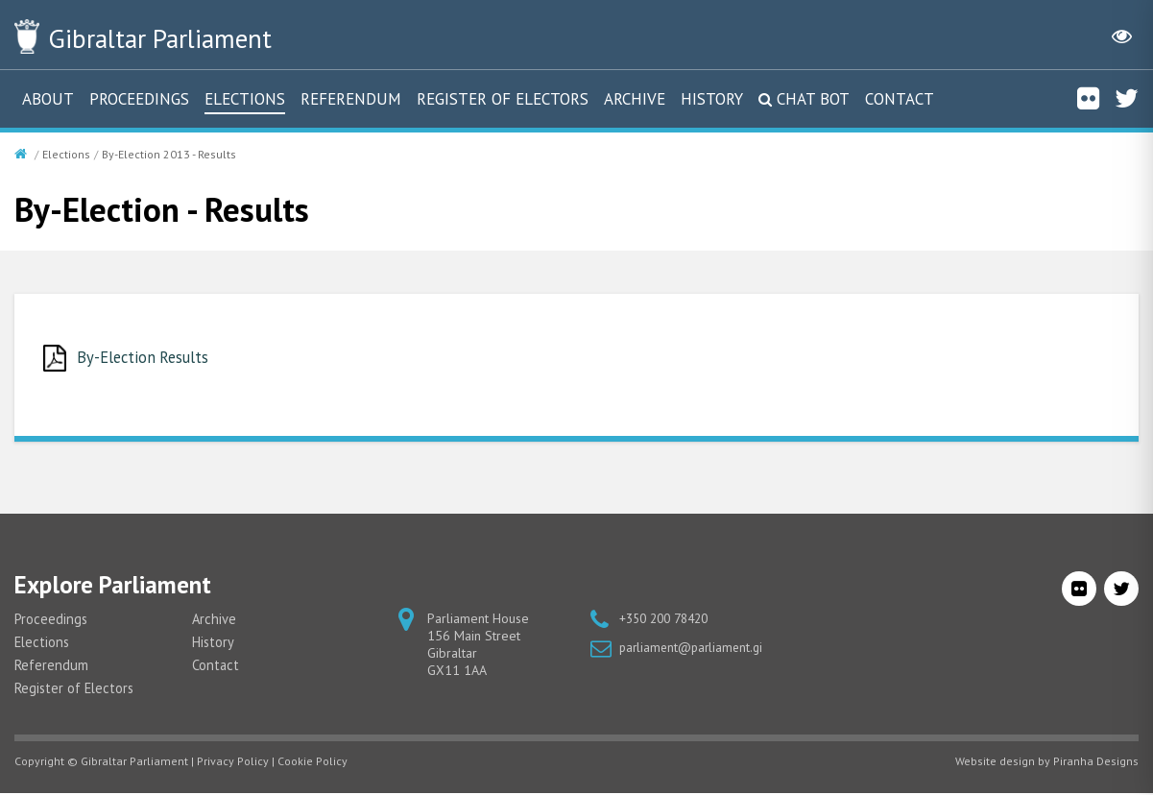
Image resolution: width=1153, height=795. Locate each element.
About (48, 98)
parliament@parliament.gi (694, 649)
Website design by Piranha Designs (1047, 763)
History (712, 98)
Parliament (181, 36)
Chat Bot (813, 98)
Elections (244, 98)
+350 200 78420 (668, 620)
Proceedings (139, 98)
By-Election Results (149, 358)
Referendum (350, 98)
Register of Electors (503, 98)
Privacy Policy (233, 763)
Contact (899, 98)
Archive (634, 98)
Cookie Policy (312, 763)
